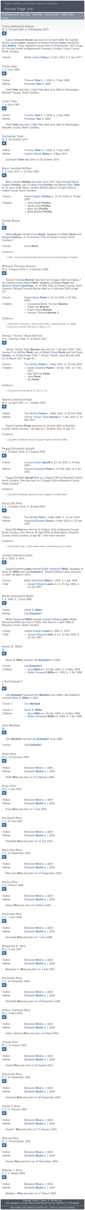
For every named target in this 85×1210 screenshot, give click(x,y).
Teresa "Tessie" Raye (41, 417)
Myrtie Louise (14, 42)
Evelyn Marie (27, 282)
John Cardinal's (28, 1208)
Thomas (32, 80)
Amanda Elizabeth (38, 520)
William (68, 234)
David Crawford (40, 367)
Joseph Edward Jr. (42, 584)
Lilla (34, 571)
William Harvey (53, 42)
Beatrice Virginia (17, 285)
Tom (41, 695)
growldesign (70, 1208)
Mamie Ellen (69, 184)
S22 (11, 324)
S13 (11, 327)
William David (53, 352)
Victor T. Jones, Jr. (41, 1200)
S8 (10, 257)
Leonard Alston (37, 462)
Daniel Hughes (37, 196)
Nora (34, 669)
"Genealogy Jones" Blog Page (16, 14)
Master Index (68, 14)
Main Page (37, 14)
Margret (12, 237)
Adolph (61, 282)
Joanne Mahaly (37, 153)
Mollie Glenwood (55, 568)
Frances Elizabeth (38, 469)
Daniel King (41, 184)
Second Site (38, 1208)
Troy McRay (22, 352)
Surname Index (52, 14)
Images (5, 18)
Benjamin (32, 767)
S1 (10, 439)
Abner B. (11, 571)
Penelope (32, 83)
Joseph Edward (55, 619)
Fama (38, 234)
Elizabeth (33, 771)
